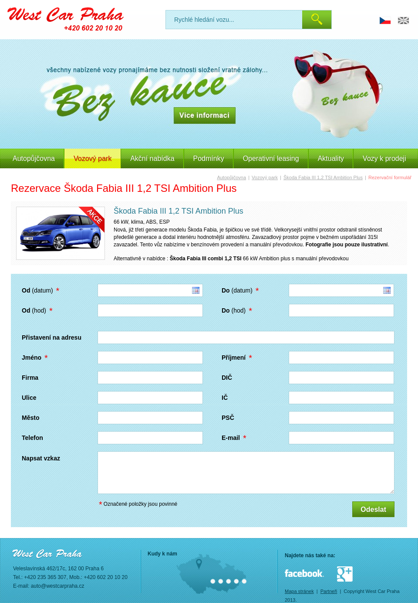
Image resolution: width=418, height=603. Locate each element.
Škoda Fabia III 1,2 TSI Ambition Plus (323, 177)
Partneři (328, 591)
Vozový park (265, 177)
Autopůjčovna (34, 158)
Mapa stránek (299, 591)
